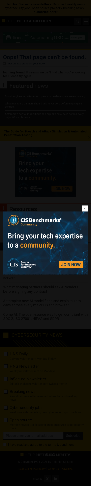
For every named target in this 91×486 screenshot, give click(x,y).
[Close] (85, 208)
